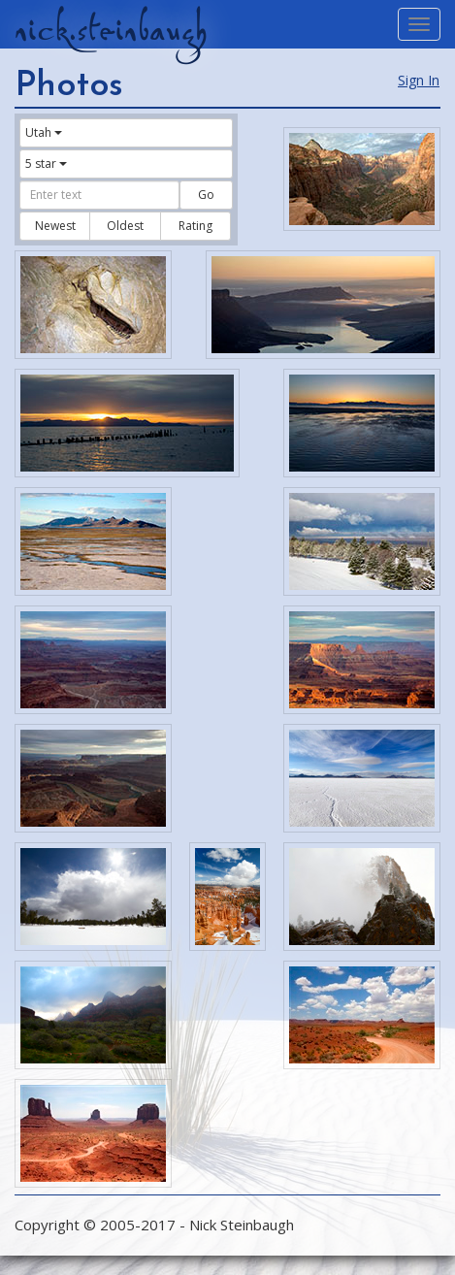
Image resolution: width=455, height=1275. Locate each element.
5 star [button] (46, 163)
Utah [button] (43, 132)
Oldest (125, 225)
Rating (195, 225)
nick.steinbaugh (111, 30)
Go (206, 194)
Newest (55, 225)
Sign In (418, 80)
